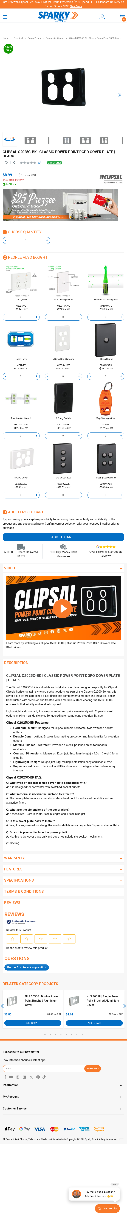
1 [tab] (45, 1034)
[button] (101, 17)
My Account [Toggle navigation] (11, 1096)
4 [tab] (61, 1034)
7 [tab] (77, 1034)
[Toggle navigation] (5, 17)
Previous (2, 1006)
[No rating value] (29, 163)
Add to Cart (62, 537)
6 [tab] (71, 1034)
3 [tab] (55, 1034)
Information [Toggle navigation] (10, 1085)
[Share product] (14, 163)
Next (125, 1006)
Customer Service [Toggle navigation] (15, 1108)
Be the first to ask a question (26, 967)
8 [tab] (82, 1034)
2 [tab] (50, 1034)
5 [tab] (66, 1034)
